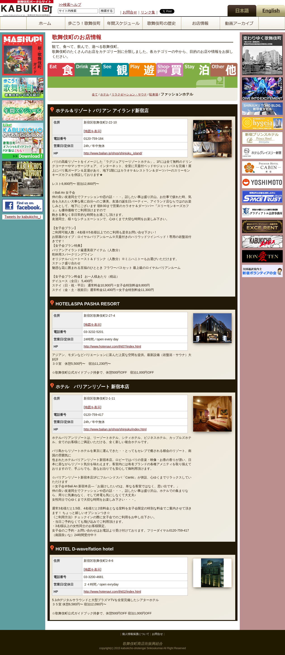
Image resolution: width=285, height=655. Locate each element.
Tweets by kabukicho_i (23, 217)
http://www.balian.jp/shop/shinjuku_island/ (113, 153)
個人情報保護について (135, 634)
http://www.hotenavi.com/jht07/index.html (112, 346)
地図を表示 (92, 131)
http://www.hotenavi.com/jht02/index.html (112, 591)
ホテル (104, 94)
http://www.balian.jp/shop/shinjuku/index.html (115, 429)
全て (95, 94)
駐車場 (153, 94)
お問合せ (130, 12)
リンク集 (148, 12)
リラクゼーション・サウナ (129, 94)
